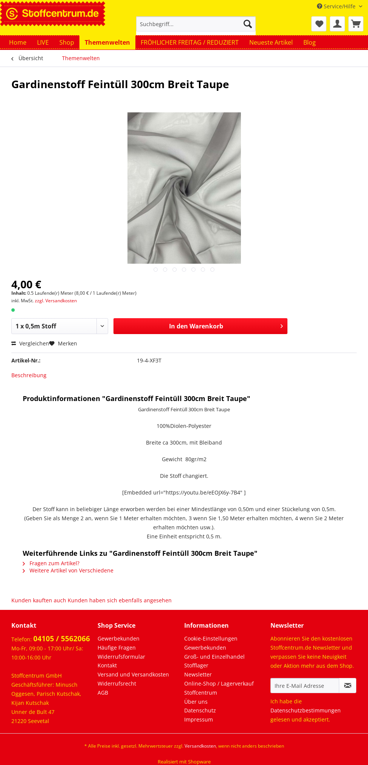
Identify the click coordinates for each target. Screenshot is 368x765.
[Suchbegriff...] (196, 23)
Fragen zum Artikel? (51, 563)
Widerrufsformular (121, 656)
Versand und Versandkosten (133, 674)
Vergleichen (30, 343)
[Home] (18, 42)
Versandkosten (200, 746)
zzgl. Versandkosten (56, 300)
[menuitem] (196, 27)
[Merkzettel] (318, 23)
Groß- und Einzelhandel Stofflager (214, 661)
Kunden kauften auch (38, 600)
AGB (103, 692)
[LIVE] (43, 42)
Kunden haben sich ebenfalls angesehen (120, 600)
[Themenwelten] (107, 42)
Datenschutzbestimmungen (305, 710)
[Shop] (66, 42)
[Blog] (309, 42)
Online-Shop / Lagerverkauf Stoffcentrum (219, 688)
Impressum (198, 719)
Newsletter (198, 674)
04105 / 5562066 (61, 639)
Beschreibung (29, 375)
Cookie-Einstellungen (211, 638)
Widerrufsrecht (117, 683)
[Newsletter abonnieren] (347, 685)
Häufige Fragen (117, 647)
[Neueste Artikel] (271, 42)
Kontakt (107, 665)
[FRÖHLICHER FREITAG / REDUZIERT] (189, 42)
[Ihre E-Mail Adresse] (305, 685)
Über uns (196, 701)
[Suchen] (248, 23)
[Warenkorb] (355, 23)
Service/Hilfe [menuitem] (337, 6)
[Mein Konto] (337, 23)
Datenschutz (200, 710)
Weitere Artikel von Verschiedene (68, 570)
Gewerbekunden (119, 638)
